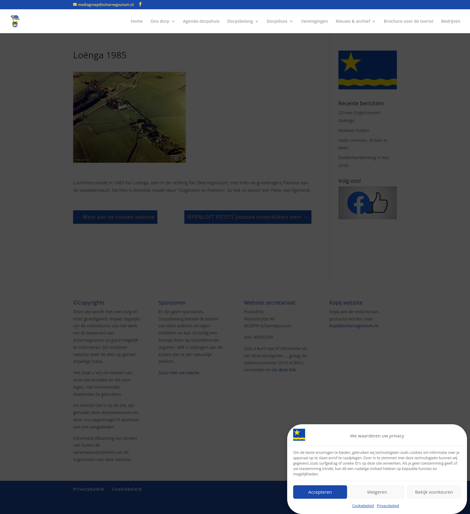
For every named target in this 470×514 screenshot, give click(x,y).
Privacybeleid (388, 505)
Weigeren (377, 492)
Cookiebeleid (363, 505)
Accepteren (320, 492)
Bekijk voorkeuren (434, 492)
